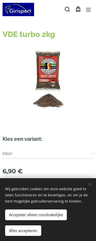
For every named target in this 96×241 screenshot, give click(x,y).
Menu (88, 9)
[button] (67, 9)
